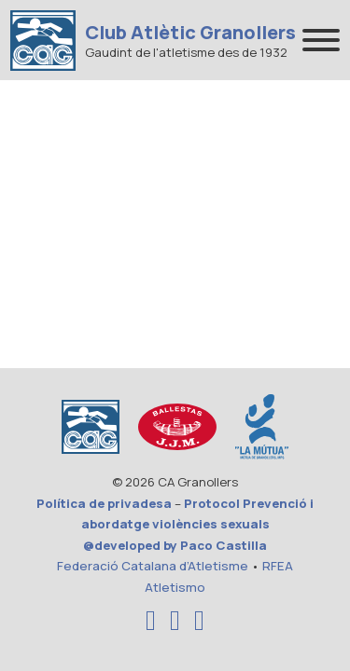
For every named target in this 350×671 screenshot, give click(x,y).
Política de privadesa (104, 503)
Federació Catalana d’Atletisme (152, 565)
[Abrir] (321, 40)
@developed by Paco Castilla (175, 545)
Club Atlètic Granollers (190, 33)
